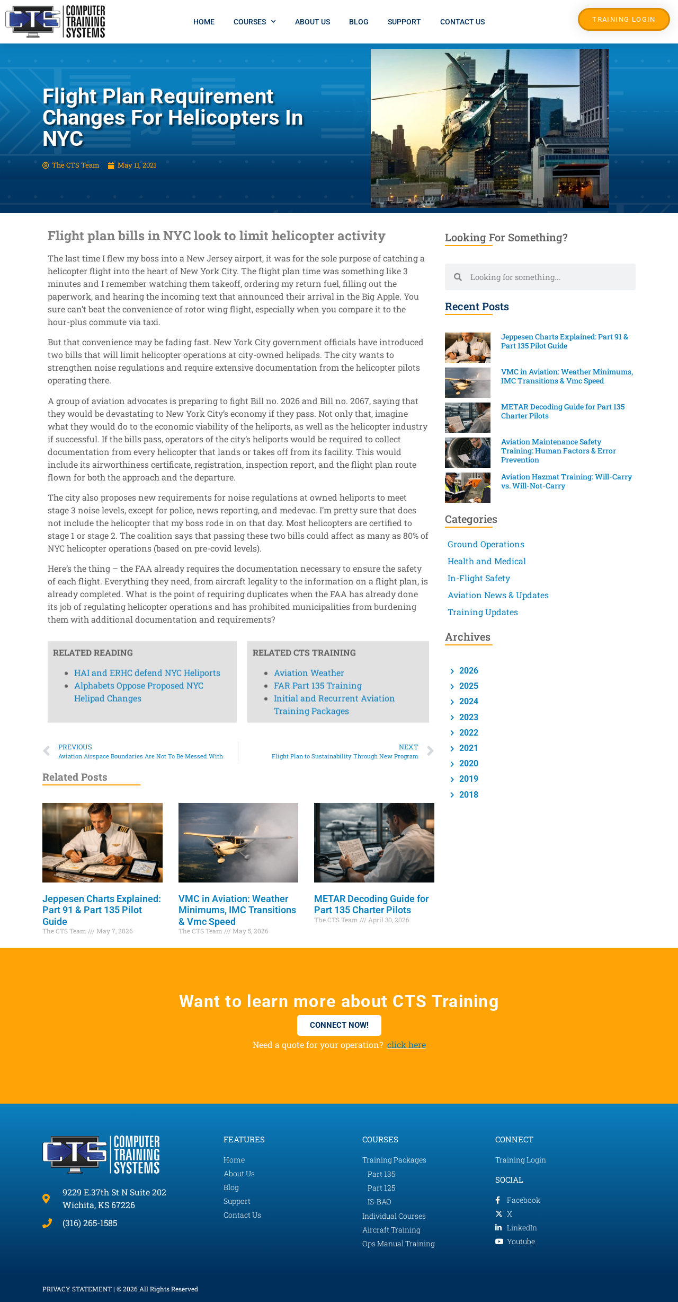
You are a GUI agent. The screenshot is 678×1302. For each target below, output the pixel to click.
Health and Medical (487, 560)
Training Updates (483, 611)
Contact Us (462, 22)
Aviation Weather (309, 70)
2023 (467, 717)
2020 (467, 763)
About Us (312, 22)
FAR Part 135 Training (318, 83)
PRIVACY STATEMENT (77, 1288)
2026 (467, 671)
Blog (359, 22)
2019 (467, 779)
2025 (467, 686)
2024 (467, 701)
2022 (467, 733)
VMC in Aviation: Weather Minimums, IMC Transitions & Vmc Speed (237, 910)
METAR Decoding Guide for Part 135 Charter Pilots (371, 904)
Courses (255, 22)
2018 (467, 795)
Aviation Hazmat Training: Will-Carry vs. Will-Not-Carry (566, 481)
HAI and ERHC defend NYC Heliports (147, 70)
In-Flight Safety (479, 577)
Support (404, 22)
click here (406, 1044)
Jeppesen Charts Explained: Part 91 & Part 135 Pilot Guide (101, 910)
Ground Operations (486, 543)
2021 (467, 748)
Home (204, 22)
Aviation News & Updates (498, 594)
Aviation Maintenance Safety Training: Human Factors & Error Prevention (558, 450)
